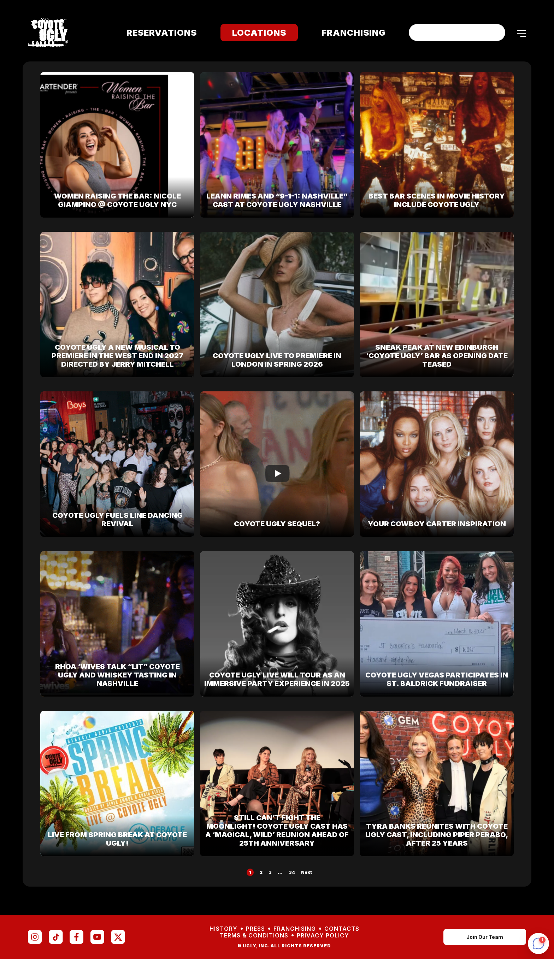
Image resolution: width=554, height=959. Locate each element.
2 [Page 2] (261, 872)
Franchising (349, 33)
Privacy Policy (323, 935)
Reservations (157, 33)
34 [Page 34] (292, 872)
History (223, 928)
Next (306, 872)
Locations (255, 33)
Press (255, 928)
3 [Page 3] (270, 872)
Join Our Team (484, 937)
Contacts (341, 928)
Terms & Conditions (254, 935)
